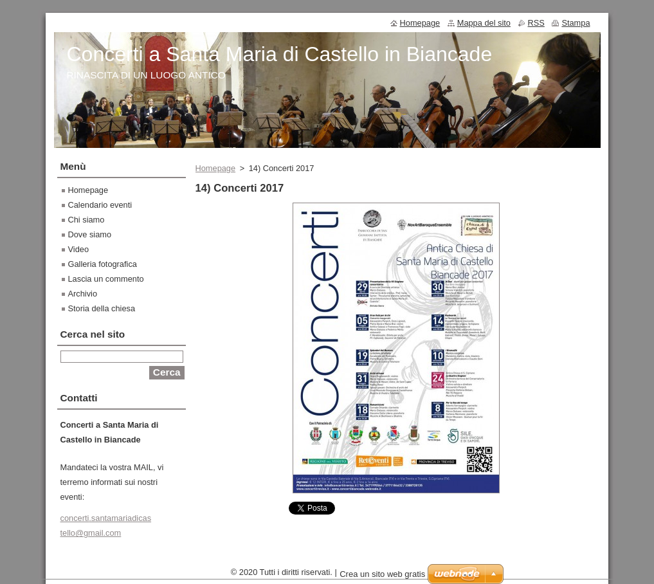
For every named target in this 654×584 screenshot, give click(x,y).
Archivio (83, 293)
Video (78, 249)
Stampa (575, 23)
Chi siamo (86, 219)
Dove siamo (90, 234)
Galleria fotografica (102, 264)
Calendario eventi (100, 205)
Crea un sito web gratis (382, 577)
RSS (536, 23)
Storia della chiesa (102, 308)
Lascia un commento (106, 279)
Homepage (215, 168)
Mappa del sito (484, 23)
